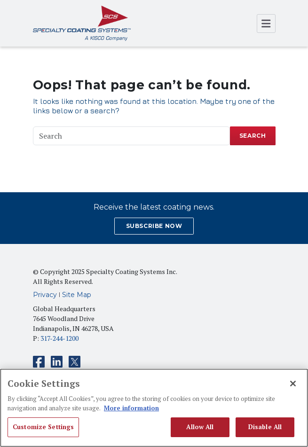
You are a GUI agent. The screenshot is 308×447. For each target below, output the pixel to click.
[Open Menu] (266, 23)
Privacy (45, 294)
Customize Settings (43, 427)
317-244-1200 (59, 338)
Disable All (265, 427)
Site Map (76, 294)
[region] (154, 408)
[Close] (293, 383)
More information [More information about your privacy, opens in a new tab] (131, 408)
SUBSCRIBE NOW (154, 225)
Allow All (199, 427)
